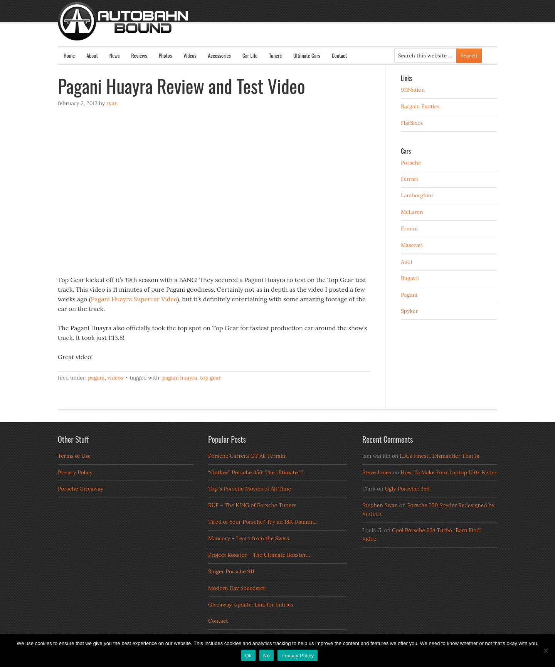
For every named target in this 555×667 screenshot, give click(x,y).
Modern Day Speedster (237, 588)
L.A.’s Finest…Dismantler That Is (439, 455)
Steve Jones (376, 472)
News (114, 55)
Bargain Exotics (420, 106)
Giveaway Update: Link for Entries (250, 604)
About (92, 55)
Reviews (139, 55)
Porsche (411, 162)
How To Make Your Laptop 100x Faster (448, 472)
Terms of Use (74, 455)
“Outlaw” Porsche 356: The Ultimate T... (257, 472)
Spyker (409, 310)
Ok (248, 656)
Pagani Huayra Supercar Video (134, 299)
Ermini (409, 228)
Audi (406, 261)
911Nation (413, 89)
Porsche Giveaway (80, 488)
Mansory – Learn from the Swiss (248, 538)
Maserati (412, 245)
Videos (190, 55)
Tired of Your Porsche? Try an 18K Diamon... (263, 521)
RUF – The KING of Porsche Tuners (252, 505)
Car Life (249, 55)
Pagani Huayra (179, 377)
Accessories (219, 55)
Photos (165, 55)
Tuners (275, 55)
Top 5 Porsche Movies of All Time (249, 488)
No (266, 656)
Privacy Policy (75, 472)
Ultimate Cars (306, 55)
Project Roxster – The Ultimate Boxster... (259, 554)
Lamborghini (417, 195)
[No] (545, 650)
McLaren (412, 211)
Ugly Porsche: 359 (407, 488)
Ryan (112, 103)
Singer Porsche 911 (231, 571)
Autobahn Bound (290, 28)
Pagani (96, 377)
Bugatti (410, 278)
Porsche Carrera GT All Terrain (247, 455)
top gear (210, 377)
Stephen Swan (380, 505)
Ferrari (409, 178)
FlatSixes (412, 122)
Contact (339, 55)
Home (69, 55)
